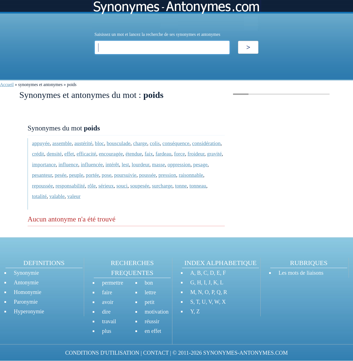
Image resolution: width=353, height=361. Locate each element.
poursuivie (125, 175)
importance (44, 164)
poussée (147, 175)
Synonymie (26, 273)
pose (106, 175)
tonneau (197, 186)
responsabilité (70, 186)
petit (150, 302)
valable (57, 196)
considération (206, 143)
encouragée (111, 154)
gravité (214, 154)
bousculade (118, 143)
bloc (99, 143)
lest (125, 164)
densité (54, 154)
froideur (196, 154)
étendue (133, 154)
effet (69, 154)
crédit (38, 154)
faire (107, 292)
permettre (112, 283)
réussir (152, 321)
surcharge (162, 186)
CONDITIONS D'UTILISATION (102, 353)
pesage (200, 164)
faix (149, 154)
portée (92, 175)
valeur (74, 196)
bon (149, 283)
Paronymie (26, 302)
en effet (153, 331)
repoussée (42, 186)
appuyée (41, 143)
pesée (60, 175)
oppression (179, 164)
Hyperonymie (29, 311)
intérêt (112, 164)
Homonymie (27, 292)
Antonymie (26, 282)
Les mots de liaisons (301, 273)
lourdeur (140, 164)
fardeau (164, 154)
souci (122, 186)
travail (109, 321)
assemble (62, 143)
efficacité (86, 154)
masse (158, 164)
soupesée (139, 186)
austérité (83, 143)
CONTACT (156, 353)
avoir (107, 302)
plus (106, 331)
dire (106, 312)
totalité (39, 196)
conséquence (175, 143)
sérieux (106, 186)
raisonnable (191, 175)
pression (167, 175)
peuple (76, 175)
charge (140, 143)
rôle (91, 186)
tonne (181, 186)
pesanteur (42, 175)
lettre (150, 292)
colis (155, 143)
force (179, 154)
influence (68, 164)
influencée (92, 164)
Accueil (7, 84)
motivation (157, 312)
